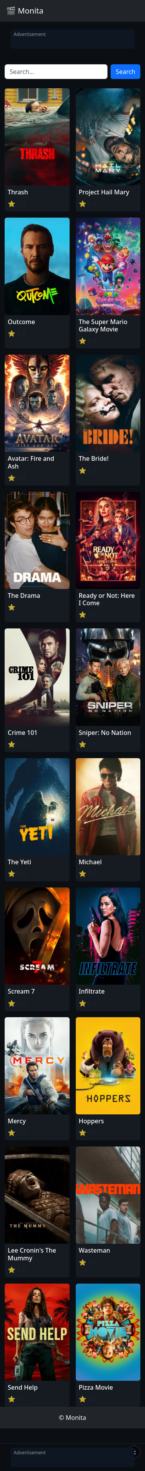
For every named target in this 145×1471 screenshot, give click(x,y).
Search (125, 71)
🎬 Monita (24, 10)
